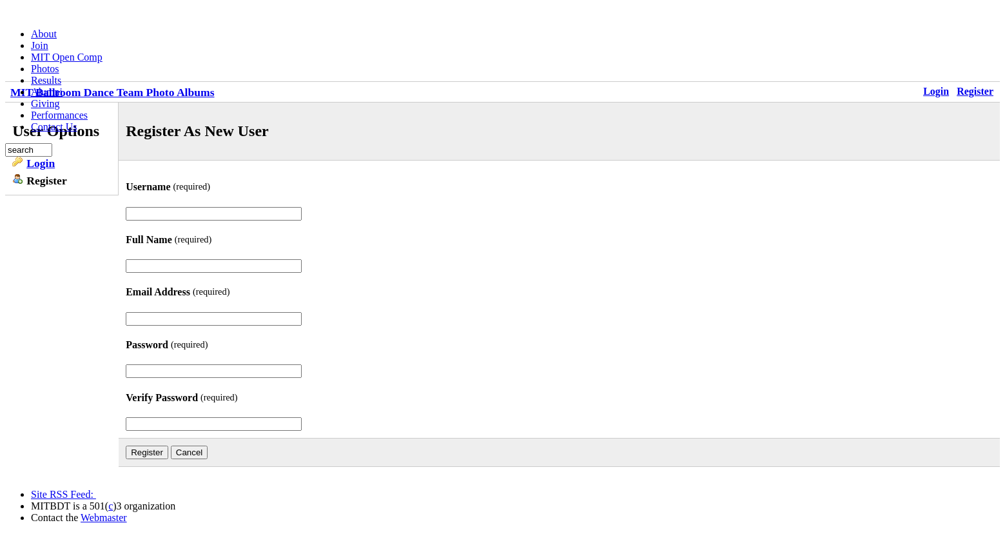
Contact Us (54, 126)
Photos (45, 68)
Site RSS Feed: (63, 494)
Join (39, 45)
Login (936, 91)
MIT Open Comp (66, 57)
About (44, 33)
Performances (59, 115)
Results (46, 80)
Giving (45, 103)
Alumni (47, 91)
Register (975, 91)
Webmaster (104, 517)
